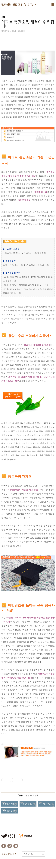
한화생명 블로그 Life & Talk (18, 4)
